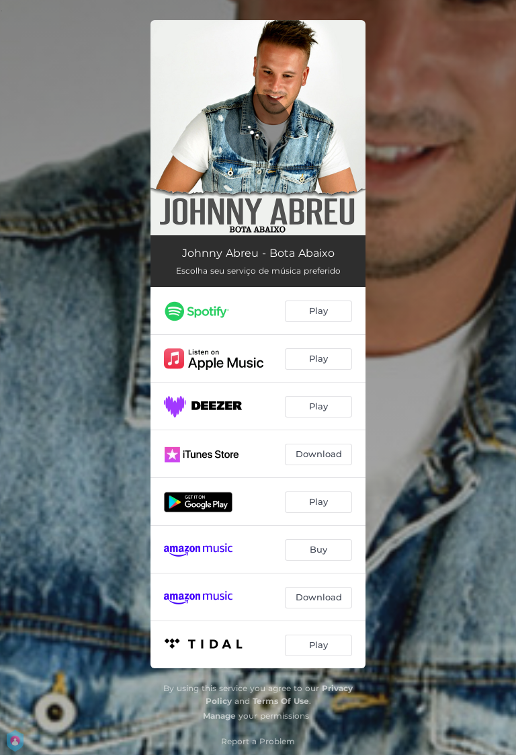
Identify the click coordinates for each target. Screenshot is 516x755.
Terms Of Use (281, 701)
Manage (219, 716)
